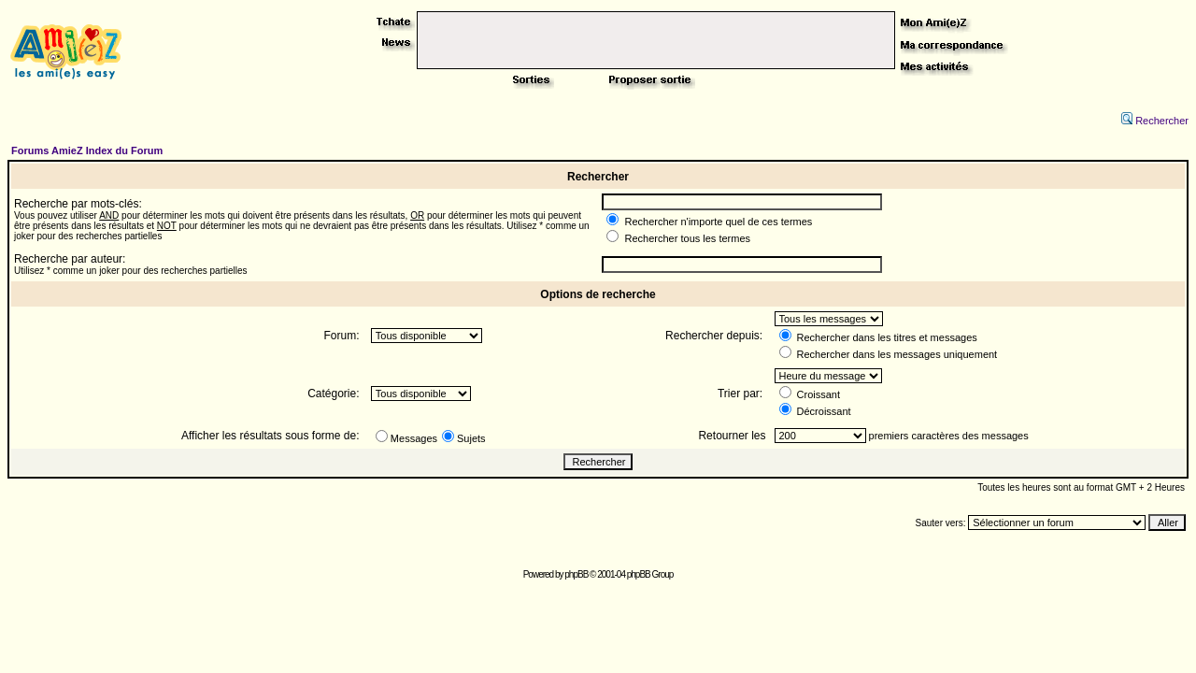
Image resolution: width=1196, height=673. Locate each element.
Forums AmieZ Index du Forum (87, 150)
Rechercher (1155, 120)
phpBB (576, 574)
